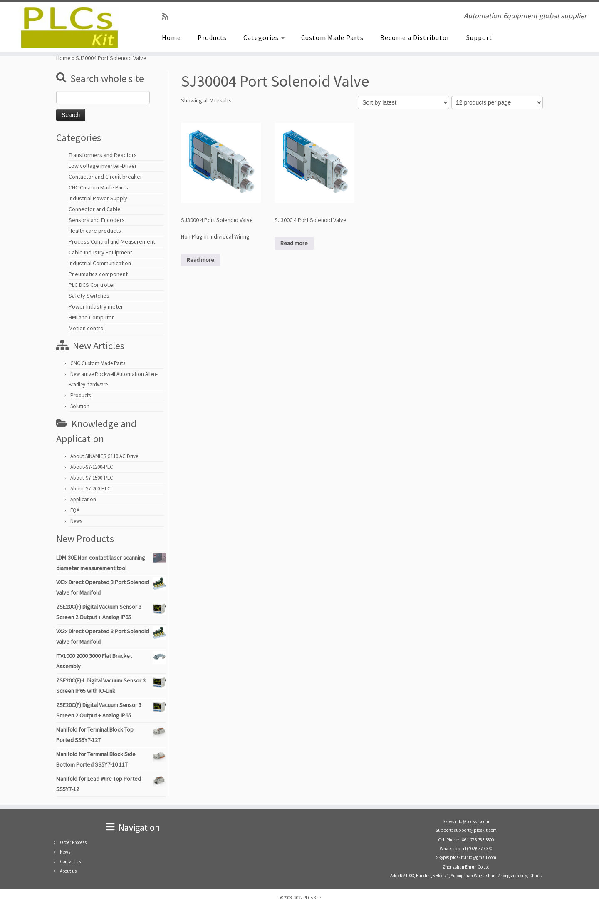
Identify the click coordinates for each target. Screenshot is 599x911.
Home (171, 37)
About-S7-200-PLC (90, 488)
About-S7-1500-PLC (91, 477)
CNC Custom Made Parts (98, 187)
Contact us (70, 861)
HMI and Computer (91, 317)
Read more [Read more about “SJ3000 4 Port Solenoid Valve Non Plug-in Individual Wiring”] (200, 260)
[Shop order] (403, 102)
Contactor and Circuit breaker (105, 176)
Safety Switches (89, 295)
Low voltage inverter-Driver (103, 165)
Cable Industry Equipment (100, 252)
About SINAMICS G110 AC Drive (104, 456)
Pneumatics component (98, 274)
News (76, 521)
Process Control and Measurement (112, 241)
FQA (74, 510)
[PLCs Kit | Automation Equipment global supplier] (69, 27)
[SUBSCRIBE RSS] (168, 16)
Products (212, 37)
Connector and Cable (95, 209)
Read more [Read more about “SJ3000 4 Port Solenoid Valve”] (294, 243)
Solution (79, 406)
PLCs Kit (311, 898)
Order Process (73, 842)
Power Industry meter (96, 306)
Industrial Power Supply (98, 198)
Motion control (87, 328)
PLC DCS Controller (92, 285)
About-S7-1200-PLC (91, 466)
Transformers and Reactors (103, 155)
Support (479, 37)
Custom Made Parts (332, 37)
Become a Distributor (415, 37)
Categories (264, 37)
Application (83, 499)
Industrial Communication (100, 263)
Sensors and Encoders (97, 220)
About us (68, 871)
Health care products (95, 230)
